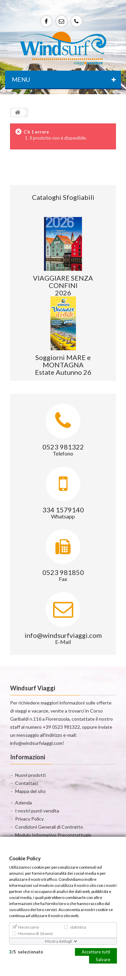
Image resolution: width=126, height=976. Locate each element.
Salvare (103, 959)
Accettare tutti (96, 951)
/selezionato (26, 951)
